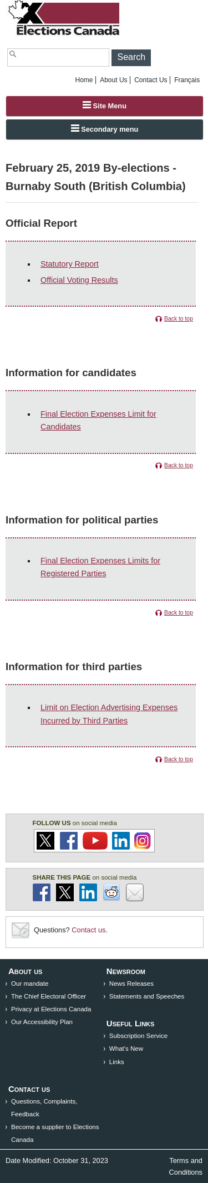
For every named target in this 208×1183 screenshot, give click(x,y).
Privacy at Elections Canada (51, 1009)
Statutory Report (69, 263)
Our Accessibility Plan (42, 1022)
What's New (126, 1048)
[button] (131, 57)
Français (187, 80)
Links (116, 1062)
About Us (113, 80)
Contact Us (150, 80)
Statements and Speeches (146, 996)
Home (84, 80)
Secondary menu (105, 128)
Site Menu (104, 105)
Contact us (88, 930)
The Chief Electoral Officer (48, 996)
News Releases (131, 983)
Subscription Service (138, 1035)
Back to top (178, 319)
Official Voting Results (79, 280)
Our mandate (29, 983)
